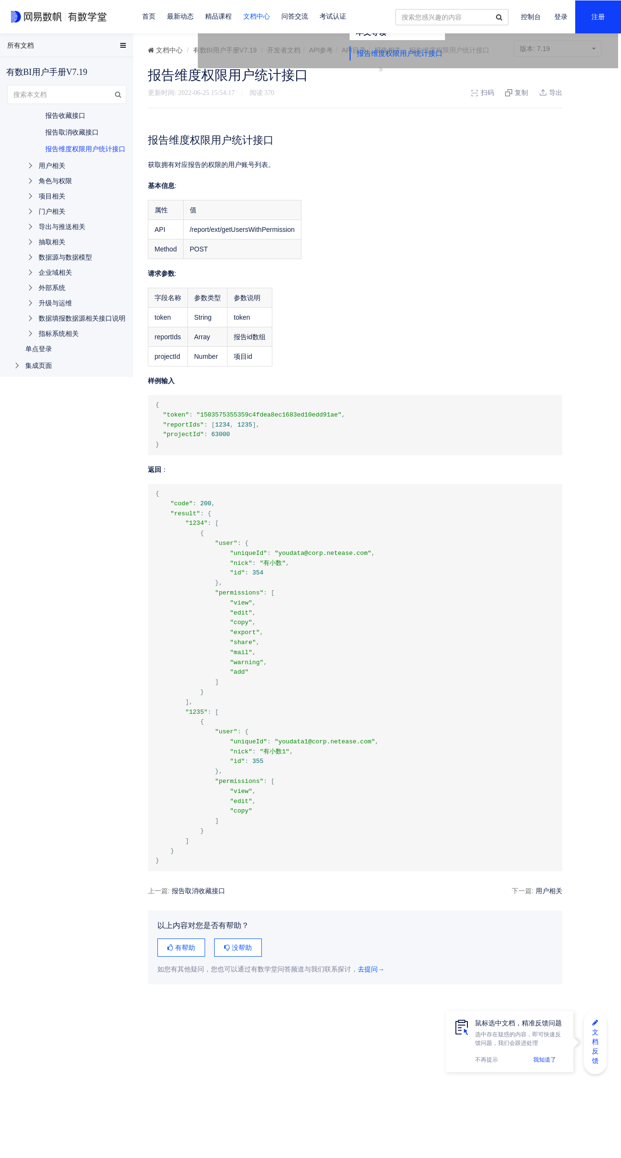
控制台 (531, 17)
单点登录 (38, 349)
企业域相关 (55, 272)
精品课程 (218, 16)
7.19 (558, 48)
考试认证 (333, 16)
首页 (148, 16)
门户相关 (52, 211)
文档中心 (256, 16)
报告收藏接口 (65, 115)
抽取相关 (52, 242)
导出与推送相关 (62, 226)
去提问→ (371, 969)
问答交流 (294, 16)
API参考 (321, 50)
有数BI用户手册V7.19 (225, 50)
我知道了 (544, 1059)
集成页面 (38, 365)
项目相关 (52, 196)
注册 (598, 17)
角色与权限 (55, 181)
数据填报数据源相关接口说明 (82, 318)
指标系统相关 (59, 333)
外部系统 (52, 288)
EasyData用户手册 (30, 47)
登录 (561, 17)
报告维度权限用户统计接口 (557, 92)
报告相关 (387, 50)
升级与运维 (55, 303)
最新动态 (180, 16)
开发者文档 (283, 50)
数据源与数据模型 (65, 257)
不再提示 (486, 1059)
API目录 (354, 50)
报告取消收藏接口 (198, 891)
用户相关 (479, 891)
